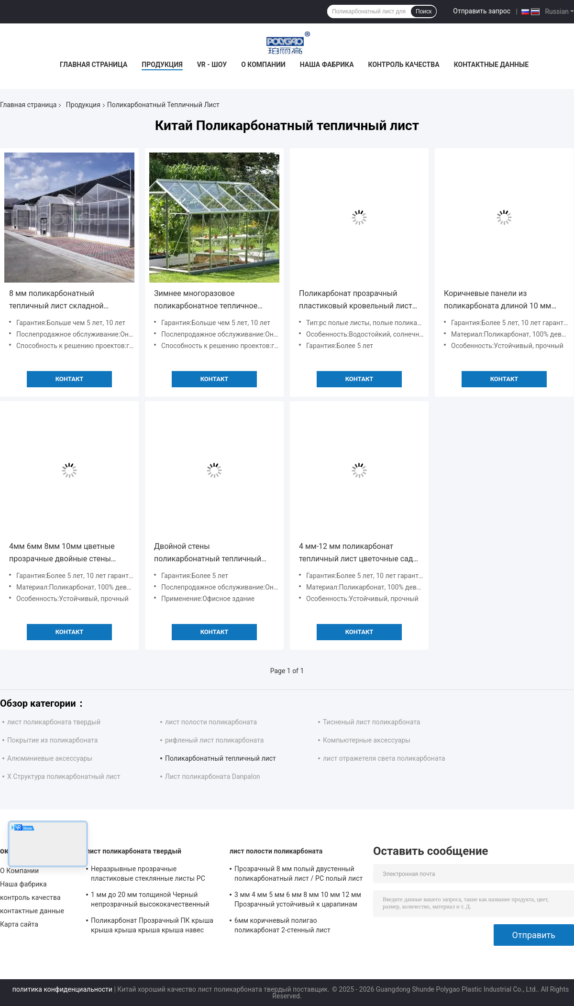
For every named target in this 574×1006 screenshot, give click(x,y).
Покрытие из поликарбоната (52, 740)
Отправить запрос (481, 11)
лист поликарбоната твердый (53, 722)
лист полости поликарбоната (211, 722)
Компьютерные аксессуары (366, 740)
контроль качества (404, 64)
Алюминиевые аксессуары (49, 758)
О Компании (263, 64)
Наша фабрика (327, 64)
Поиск (423, 11)
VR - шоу (212, 64)
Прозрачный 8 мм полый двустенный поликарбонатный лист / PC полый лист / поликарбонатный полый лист (298, 875)
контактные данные (491, 64)
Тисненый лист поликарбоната (371, 722)
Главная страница (93, 64)
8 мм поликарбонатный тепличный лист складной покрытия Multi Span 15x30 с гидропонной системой (60, 300)
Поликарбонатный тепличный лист (220, 758)
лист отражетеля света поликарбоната (384, 758)
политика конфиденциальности (62, 989)
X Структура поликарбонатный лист (63, 776)
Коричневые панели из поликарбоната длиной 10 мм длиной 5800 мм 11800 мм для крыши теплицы (499, 300)
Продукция (162, 64)
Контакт (69, 379)
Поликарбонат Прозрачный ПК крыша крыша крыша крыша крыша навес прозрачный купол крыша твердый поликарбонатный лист (152, 927)
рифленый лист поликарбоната (214, 740)
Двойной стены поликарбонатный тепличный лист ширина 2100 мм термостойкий (207, 553)
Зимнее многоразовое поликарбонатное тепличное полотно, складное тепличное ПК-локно (207, 300)
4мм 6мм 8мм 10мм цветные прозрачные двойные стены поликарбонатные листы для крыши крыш (62, 553)
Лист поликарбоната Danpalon (212, 776)
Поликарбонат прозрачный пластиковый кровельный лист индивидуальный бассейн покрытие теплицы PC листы (355, 300)
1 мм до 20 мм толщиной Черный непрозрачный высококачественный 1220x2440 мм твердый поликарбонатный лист (150, 901)
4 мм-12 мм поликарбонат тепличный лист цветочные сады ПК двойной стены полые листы (359, 553)
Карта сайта (19, 924)
